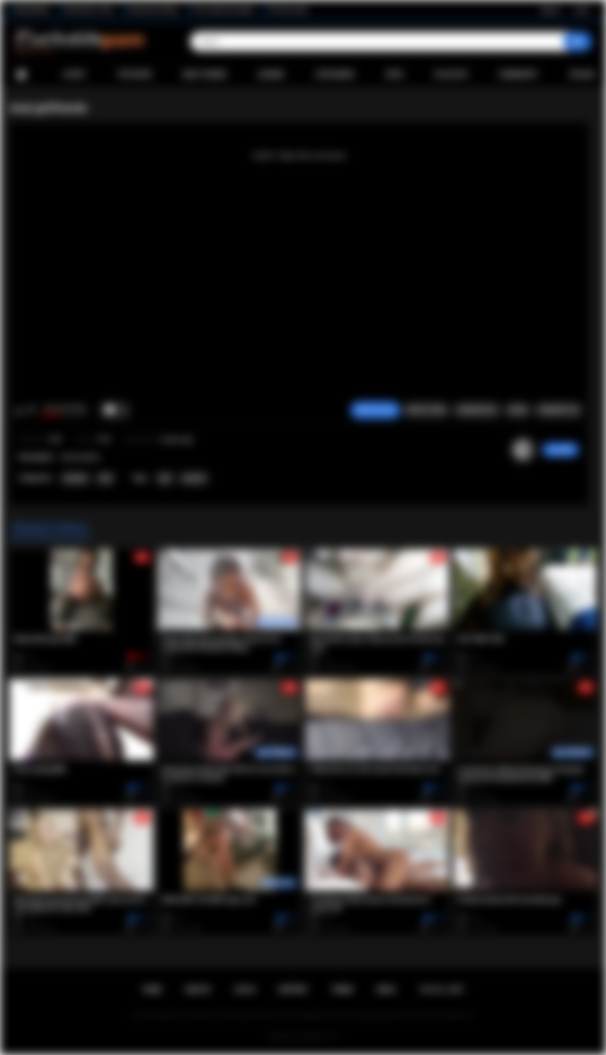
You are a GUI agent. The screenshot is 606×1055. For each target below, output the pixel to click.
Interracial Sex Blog (153, 10)
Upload (582, 74)
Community (518, 74)
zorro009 (560, 449)
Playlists (451, 74)
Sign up (550, 10)
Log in (581, 10)
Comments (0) (558, 410)
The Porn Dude (288, 10)
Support (293, 989)
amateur (194, 478)
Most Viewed (204, 74)
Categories (334, 74)
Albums (271, 74)
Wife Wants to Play (89, 10)
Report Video (426, 410)
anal (164, 478)
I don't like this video (31, 410)
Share (517, 410)
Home (21, 75)
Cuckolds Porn (314, 1036)
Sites (394, 74)
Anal (105, 478)
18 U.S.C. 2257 (441, 989)
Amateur (75, 478)
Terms (342, 989)
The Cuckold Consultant (224, 10)
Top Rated (134, 74)
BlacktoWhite (32, 10)
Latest (74, 74)
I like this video (19, 410)
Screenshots (477, 410)
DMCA (386, 989)
